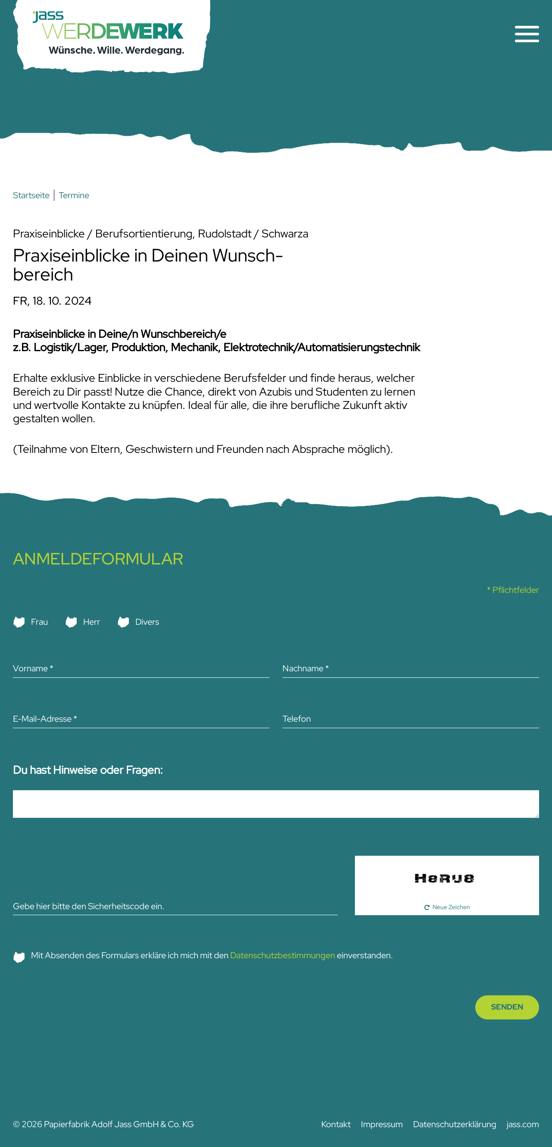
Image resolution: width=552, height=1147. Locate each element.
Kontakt (336, 1124)
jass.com (523, 1124)
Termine (74, 195)
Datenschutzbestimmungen (282, 955)
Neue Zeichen (451, 907)
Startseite (31, 195)
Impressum (382, 1124)
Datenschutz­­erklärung (454, 1124)
